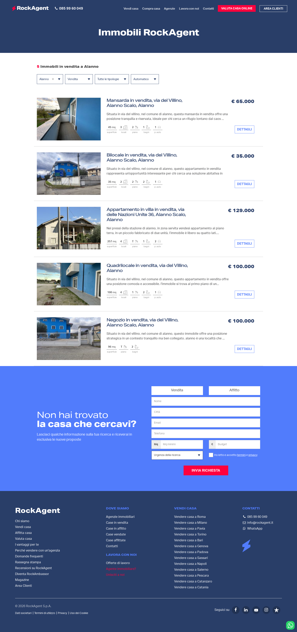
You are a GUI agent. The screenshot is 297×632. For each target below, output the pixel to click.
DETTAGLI (244, 129)
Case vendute (116, 534)
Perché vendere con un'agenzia (37, 550)
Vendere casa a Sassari (191, 557)
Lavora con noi (189, 8)
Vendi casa (131, 8)
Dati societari (23, 613)
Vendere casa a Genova (191, 546)
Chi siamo (22, 521)
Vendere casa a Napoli (190, 563)
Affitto (234, 390)
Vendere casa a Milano (190, 522)
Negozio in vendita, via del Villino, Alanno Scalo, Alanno (142, 322)
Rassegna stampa (28, 562)
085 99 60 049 (257, 516)
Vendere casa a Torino (190, 534)
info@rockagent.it (260, 522)
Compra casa (151, 8)
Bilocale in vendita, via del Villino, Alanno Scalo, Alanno (142, 157)
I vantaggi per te (27, 544)
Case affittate (116, 540)
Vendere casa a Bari (188, 540)
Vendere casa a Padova (191, 551)
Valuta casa (23, 538)
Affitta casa (23, 532)
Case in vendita (117, 522)
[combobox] (50, 79)
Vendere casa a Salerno (191, 569)
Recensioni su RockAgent (33, 568)
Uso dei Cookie (79, 613)
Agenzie (169, 8)
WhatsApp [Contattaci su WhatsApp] (255, 528)
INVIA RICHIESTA (206, 470)
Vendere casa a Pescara (191, 575)
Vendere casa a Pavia (189, 528)
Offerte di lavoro (118, 563)
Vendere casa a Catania (191, 587)
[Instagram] (266, 610)
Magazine (22, 579)
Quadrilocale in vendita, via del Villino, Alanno (147, 268)
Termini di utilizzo (44, 613)
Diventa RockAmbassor (32, 573)
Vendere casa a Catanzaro (193, 581)
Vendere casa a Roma (190, 516)
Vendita (177, 390)
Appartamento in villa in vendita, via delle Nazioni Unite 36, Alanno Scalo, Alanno (146, 214)
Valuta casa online (236, 8)
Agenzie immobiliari (120, 516)
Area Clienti (23, 585)
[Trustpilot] (276, 610)
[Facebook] (236, 610)
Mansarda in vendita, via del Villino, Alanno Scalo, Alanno (144, 103)
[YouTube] (256, 610)
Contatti (208, 8)
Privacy (62, 613)
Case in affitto (116, 528)
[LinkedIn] (246, 610)
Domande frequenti (29, 556)
